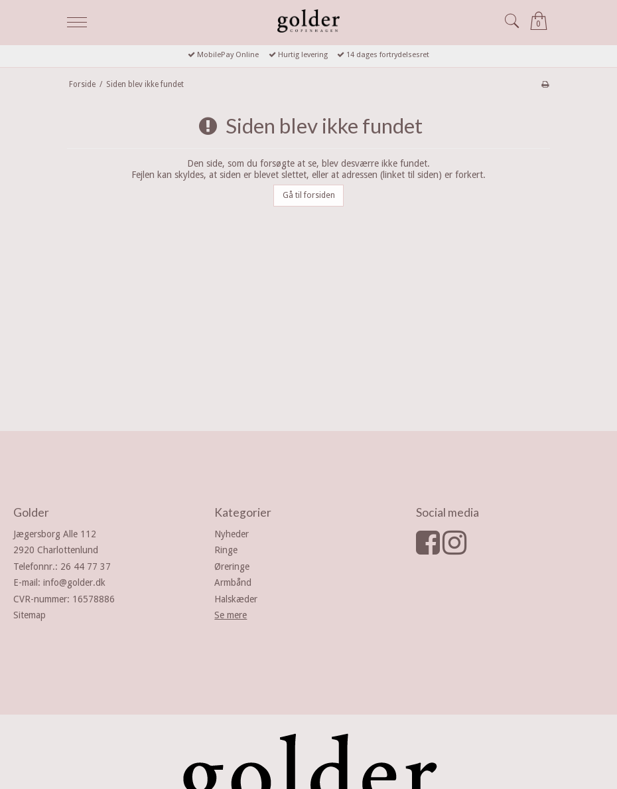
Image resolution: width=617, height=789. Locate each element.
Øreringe (231, 566)
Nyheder (231, 534)
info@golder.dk (74, 582)
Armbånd (232, 582)
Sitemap (29, 615)
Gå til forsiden (309, 195)
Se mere (230, 615)
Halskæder (235, 599)
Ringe (226, 550)
